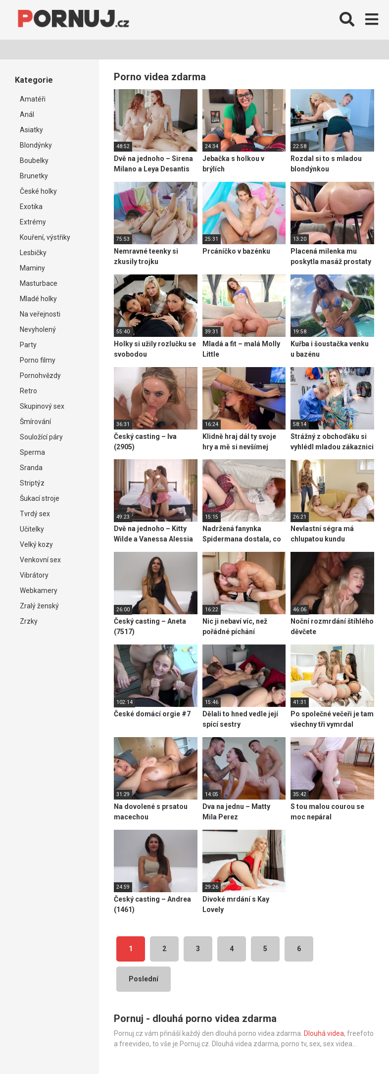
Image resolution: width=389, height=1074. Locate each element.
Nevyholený (38, 329)
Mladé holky (38, 299)
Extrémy (33, 222)
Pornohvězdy (40, 375)
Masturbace (38, 283)
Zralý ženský (39, 606)
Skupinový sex (42, 406)
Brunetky (34, 176)
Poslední (143, 979)
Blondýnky (36, 145)
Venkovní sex (40, 560)
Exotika (31, 207)
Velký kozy (36, 544)
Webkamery (38, 590)
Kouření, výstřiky (45, 237)
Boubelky (34, 160)
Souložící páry (41, 437)
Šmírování (35, 422)
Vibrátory (34, 575)
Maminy (32, 268)
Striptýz (32, 483)
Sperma (32, 452)
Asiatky (31, 130)
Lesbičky (33, 253)
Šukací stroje (39, 498)
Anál (27, 114)
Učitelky (32, 529)
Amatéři (33, 99)
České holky (38, 191)
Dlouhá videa (324, 1033)
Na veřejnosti (40, 314)
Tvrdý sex (35, 514)
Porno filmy (37, 360)
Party (28, 345)
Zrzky (29, 621)
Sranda (31, 468)
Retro (28, 391)
